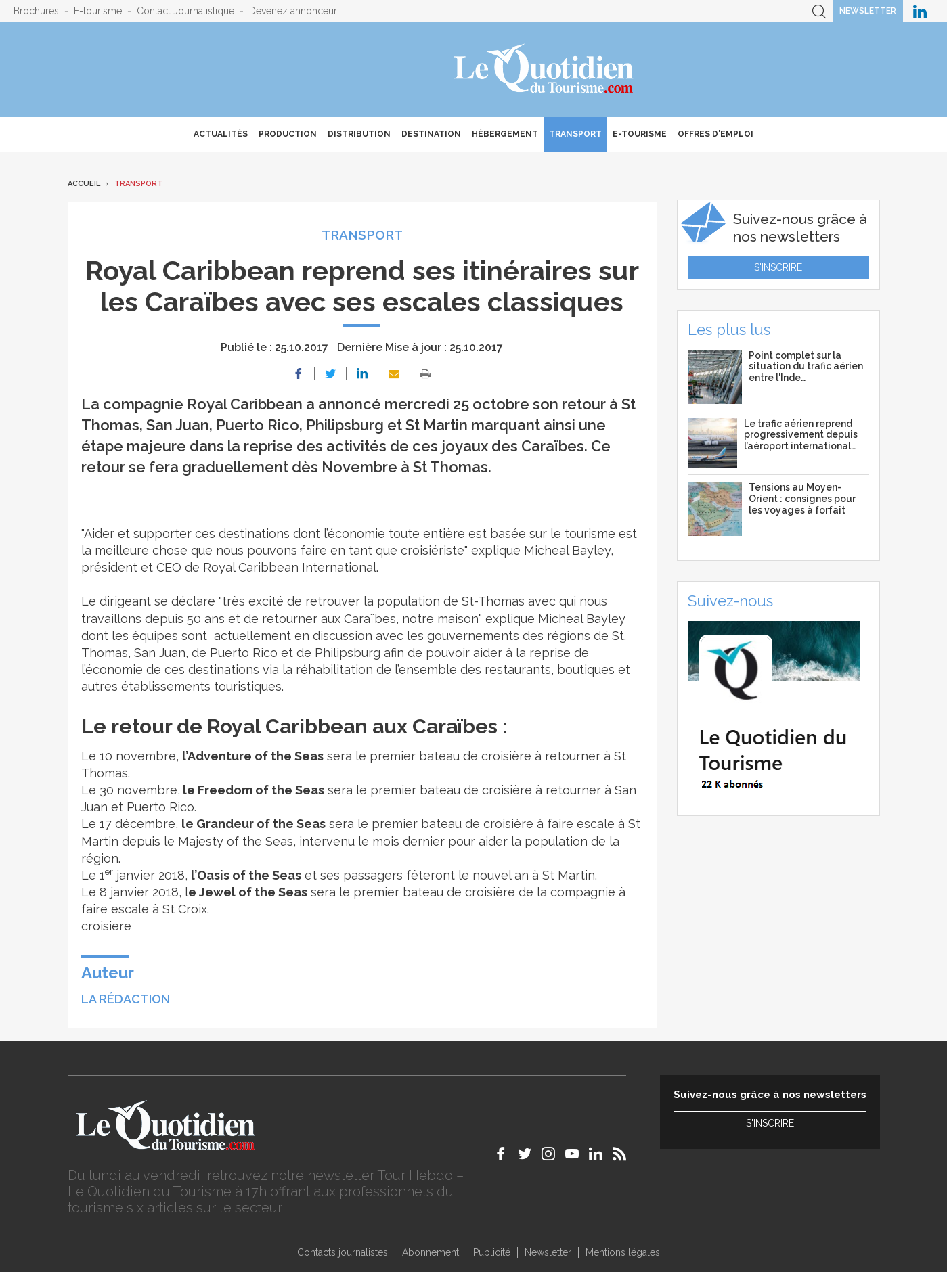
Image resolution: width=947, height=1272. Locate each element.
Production (288, 134)
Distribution (359, 134)
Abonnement (430, 1252)
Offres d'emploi (715, 134)
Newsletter (867, 11)
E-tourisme (98, 10)
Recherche (819, 11)
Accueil (84, 183)
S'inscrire (778, 267)
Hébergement (505, 134)
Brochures (36, 10)
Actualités (221, 134)
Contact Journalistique (185, 10)
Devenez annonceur (293, 10)
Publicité (491, 1252)
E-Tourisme (640, 134)
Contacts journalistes (342, 1252)
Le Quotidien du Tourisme (544, 70)
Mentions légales (623, 1252)
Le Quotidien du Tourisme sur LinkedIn (920, 11)
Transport (575, 134)
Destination (431, 134)
